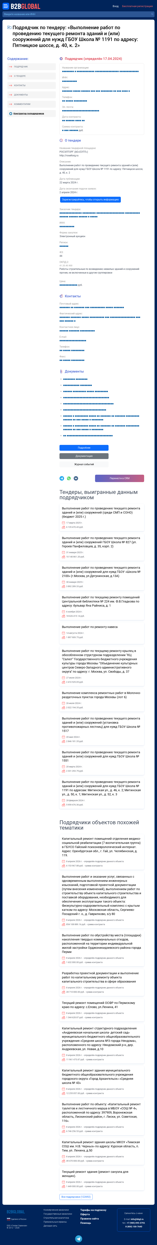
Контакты (19, 85)
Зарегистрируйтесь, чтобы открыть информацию (90, 199)
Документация (84, 456)
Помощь (85, 1222)
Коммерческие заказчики (56, 1210)
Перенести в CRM (120, 478)
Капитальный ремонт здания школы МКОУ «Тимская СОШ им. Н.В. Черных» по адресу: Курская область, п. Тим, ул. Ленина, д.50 (101, 1146)
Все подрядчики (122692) (76, 1196)
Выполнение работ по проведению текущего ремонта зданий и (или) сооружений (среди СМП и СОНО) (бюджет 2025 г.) (101, 512)
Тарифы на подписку (93, 1210)
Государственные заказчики (58, 1214)
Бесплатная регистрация (137, 6)
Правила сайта (89, 1218)
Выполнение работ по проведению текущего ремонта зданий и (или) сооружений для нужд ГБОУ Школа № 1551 (101, 756)
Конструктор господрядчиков (28, 113)
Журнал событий (84, 464)
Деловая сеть (50, 1226)
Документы (21, 95)
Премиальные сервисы (55, 1222)
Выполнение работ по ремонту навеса (90, 627)
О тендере (20, 76)
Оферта (85, 1214)
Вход (116, 6)
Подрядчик (21, 66)
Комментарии (22, 104)
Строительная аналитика (56, 1218)
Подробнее (84, 447)
